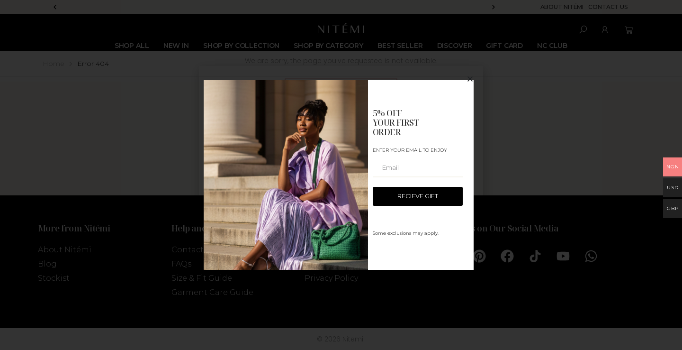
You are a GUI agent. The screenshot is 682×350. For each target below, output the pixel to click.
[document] (341, 175)
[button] (470, 79)
